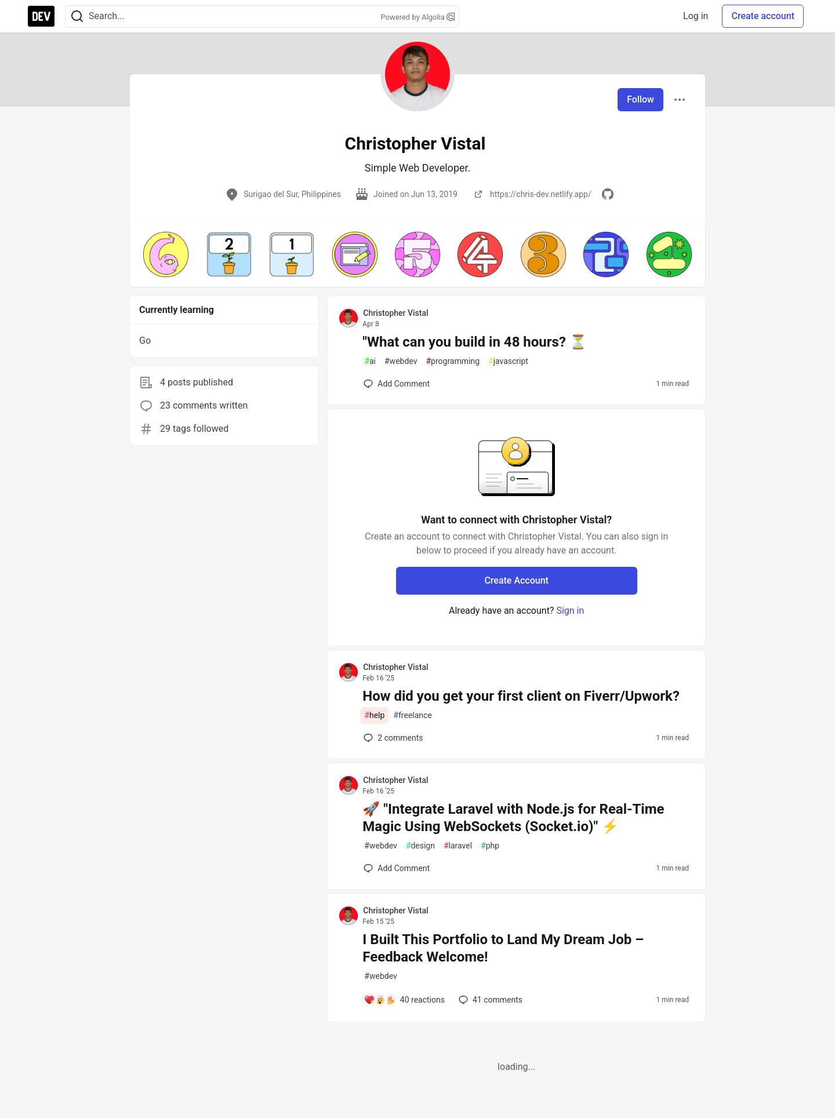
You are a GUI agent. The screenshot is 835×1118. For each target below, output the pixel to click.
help (374, 715)
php (490, 846)
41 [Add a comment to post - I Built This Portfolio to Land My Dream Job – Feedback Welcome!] (489, 1000)
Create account (762, 15)
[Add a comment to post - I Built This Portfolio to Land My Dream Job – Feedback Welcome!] (404, 999)
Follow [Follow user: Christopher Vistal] (640, 99)
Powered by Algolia (417, 17)
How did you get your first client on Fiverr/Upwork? (521, 696)
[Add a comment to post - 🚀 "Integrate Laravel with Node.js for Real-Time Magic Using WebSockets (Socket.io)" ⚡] (397, 868)
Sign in (570, 610)
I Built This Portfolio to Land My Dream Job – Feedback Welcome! (503, 948)
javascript (508, 361)
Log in (695, 15)
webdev (400, 361)
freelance (412, 715)
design (420, 846)
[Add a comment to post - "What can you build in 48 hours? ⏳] (397, 383)
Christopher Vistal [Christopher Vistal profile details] (395, 313)
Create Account (516, 580)
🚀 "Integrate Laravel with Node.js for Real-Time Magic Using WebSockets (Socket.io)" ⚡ (513, 818)
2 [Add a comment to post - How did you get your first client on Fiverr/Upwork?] (392, 738)
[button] (166, 254)
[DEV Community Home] (41, 16)
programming (453, 361)
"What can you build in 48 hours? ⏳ (474, 342)
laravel (458, 846)
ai (370, 361)
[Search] (77, 16)
